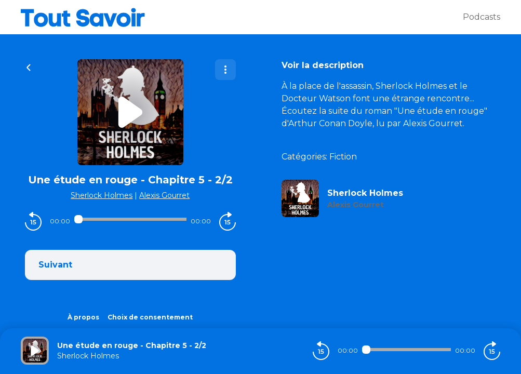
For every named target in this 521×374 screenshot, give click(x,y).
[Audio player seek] (130, 219)
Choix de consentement (150, 317)
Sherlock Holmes (101, 195)
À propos (83, 317)
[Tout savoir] (242, 17)
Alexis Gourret (164, 195)
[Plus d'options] (225, 69)
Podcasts (481, 17)
